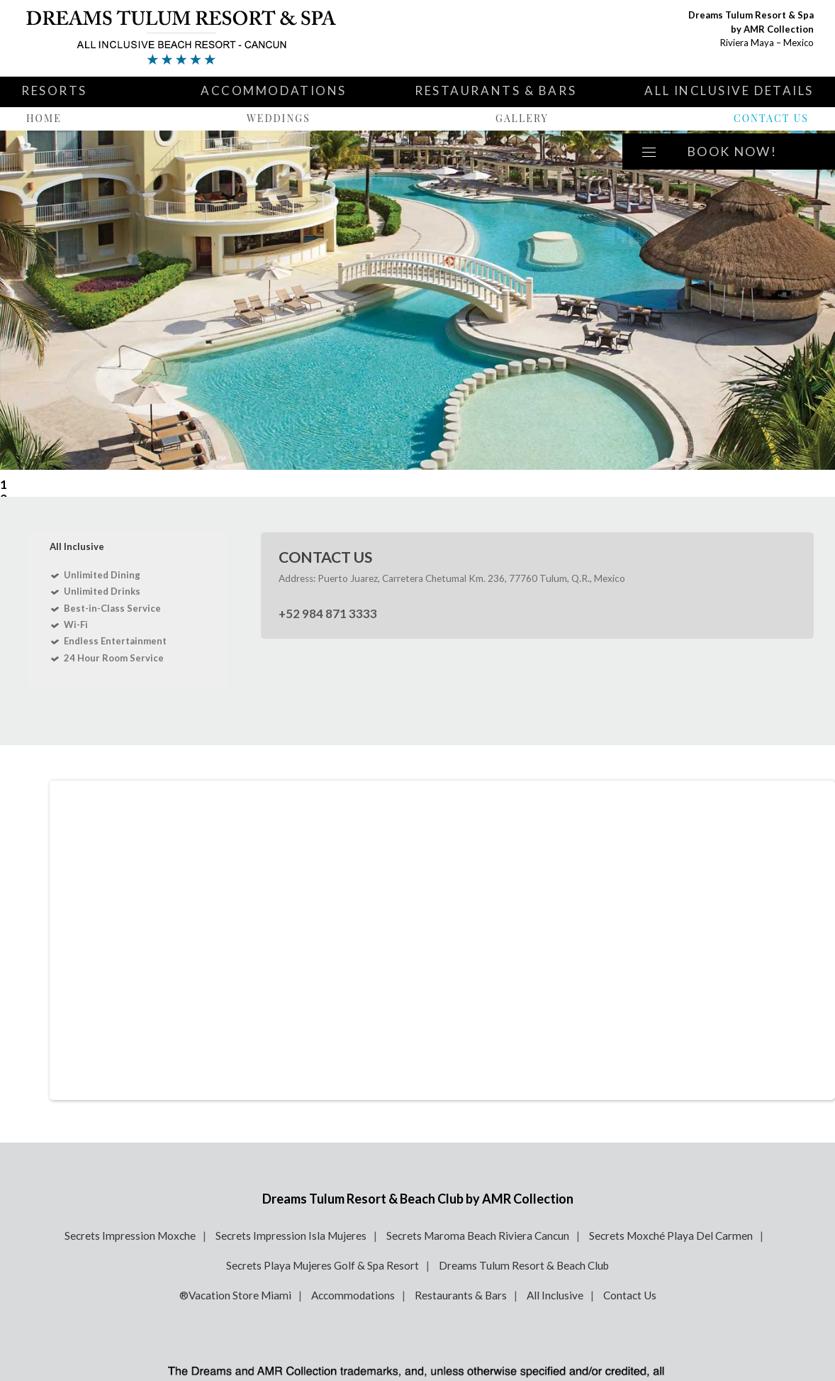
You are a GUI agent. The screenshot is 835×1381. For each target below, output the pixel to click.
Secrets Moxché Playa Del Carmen (671, 1235)
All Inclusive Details (729, 90)
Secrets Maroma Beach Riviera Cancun (477, 1235)
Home (44, 118)
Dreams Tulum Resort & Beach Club (524, 1265)
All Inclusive (555, 1295)
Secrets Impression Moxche (130, 1235)
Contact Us (771, 118)
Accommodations (274, 90)
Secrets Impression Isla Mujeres (290, 1235)
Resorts (54, 90)
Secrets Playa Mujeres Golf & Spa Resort (322, 1265)
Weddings (278, 118)
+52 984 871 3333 (328, 613)
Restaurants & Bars (495, 90)
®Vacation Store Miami (235, 1295)
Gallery (522, 118)
